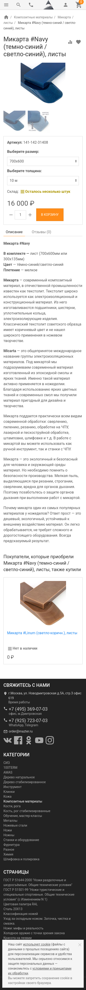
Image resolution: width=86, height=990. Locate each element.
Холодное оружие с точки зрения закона (34, 933)
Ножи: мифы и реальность (23, 928)
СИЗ (6, 763)
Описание (14, 232)
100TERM (10, 767)
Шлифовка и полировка (21, 859)
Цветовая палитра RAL (20, 904)
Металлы (10, 820)
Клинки (9, 792)
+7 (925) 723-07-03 (28, 720)
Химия (8, 854)
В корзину (50, 214)
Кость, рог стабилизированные (26, 811)
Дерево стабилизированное (24, 782)
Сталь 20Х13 (12, 909)
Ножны (8, 835)
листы (8, 23)
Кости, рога (12, 806)
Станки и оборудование (21, 840)
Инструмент (12, 787)
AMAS (7, 772)
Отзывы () (41, 232)
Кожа (7, 796)
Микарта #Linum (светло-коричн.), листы (42, 633)
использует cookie (36, 944)
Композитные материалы (33, 17)
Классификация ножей (20, 914)
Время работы (19, 702)
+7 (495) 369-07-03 (28, 709)
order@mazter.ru (21, 731)
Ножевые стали (15, 825)
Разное (8, 849)
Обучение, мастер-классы (22, 816)
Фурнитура (11, 845)
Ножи (7, 830)
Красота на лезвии (17, 938)
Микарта (64, 17)
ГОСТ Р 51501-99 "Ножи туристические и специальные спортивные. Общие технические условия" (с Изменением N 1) (38, 894)
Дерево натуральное (19, 777)
